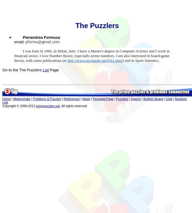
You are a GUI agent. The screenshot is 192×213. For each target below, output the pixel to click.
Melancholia (21, 99)
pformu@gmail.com (42, 42)
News (86, 99)
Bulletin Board (153, 99)
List (46, 70)
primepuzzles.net (48, 106)
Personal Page (103, 99)
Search (136, 99)
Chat (169, 99)
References (72, 99)
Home (6, 99)
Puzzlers (122, 99)
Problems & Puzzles (47, 99)
